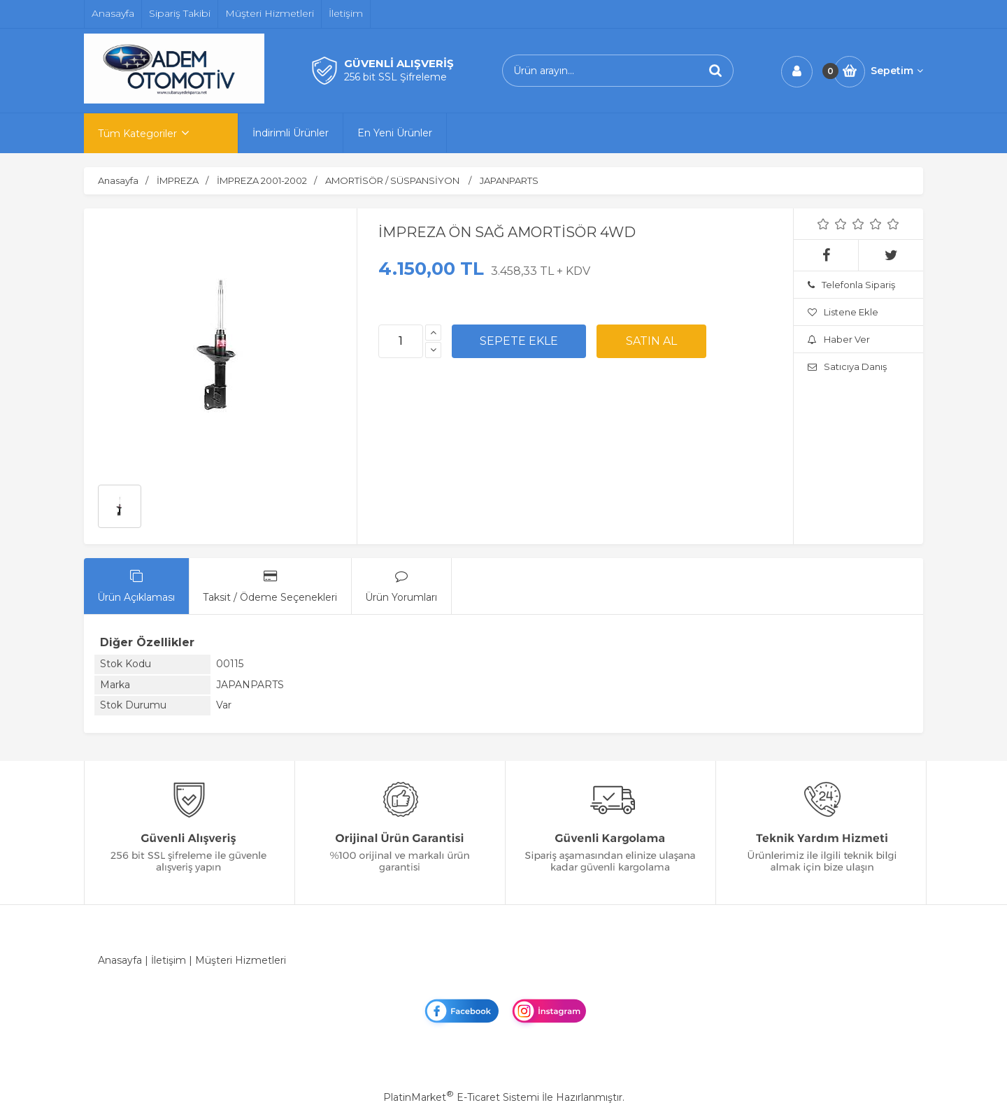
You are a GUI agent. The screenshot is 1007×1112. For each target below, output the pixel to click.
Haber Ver (839, 339)
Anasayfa (120, 960)
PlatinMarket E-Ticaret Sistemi (461, 1097)
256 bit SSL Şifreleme (395, 77)
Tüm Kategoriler (137, 133)
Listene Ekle (843, 312)
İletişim (168, 960)
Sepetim (897, 70)
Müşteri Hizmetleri (240, 960)
